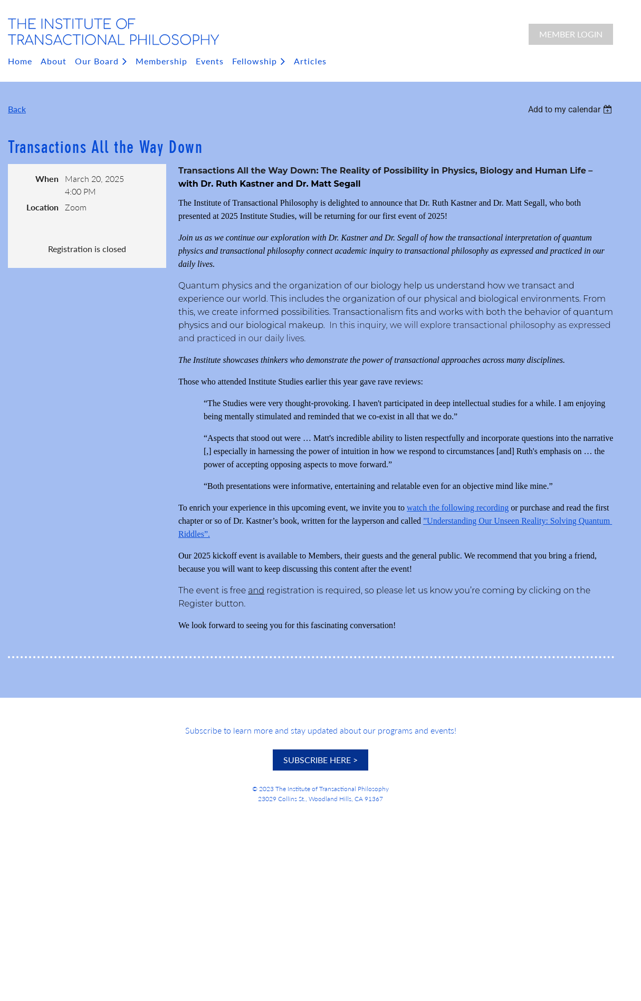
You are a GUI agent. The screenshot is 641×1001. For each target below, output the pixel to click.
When (47, 179)
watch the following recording (458, 507)
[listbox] (571, 109)
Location (42, 207)
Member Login (570, 34)
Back (17, 109)
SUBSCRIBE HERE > (320, 760)
